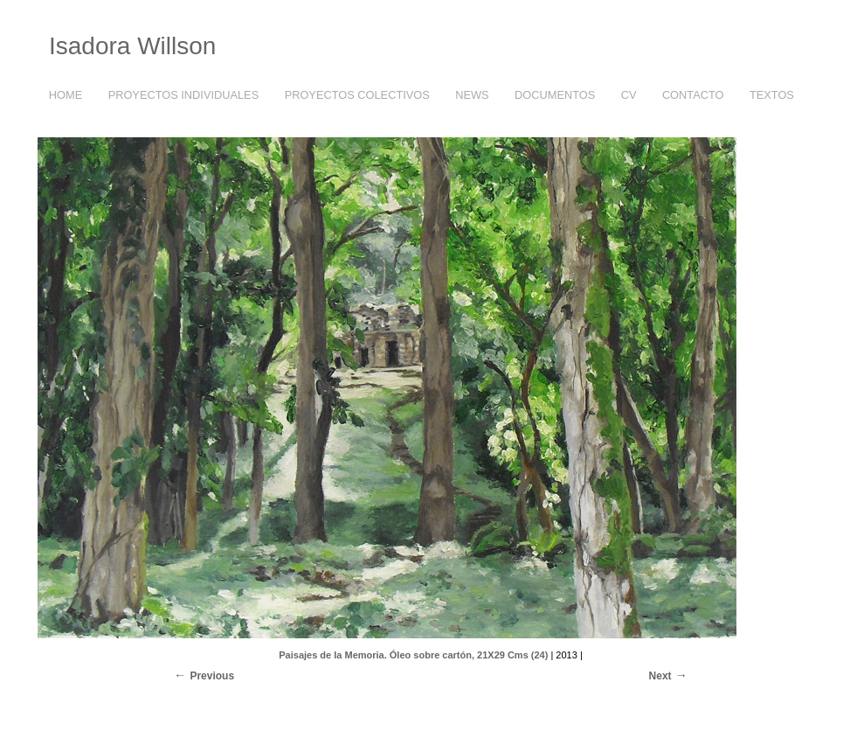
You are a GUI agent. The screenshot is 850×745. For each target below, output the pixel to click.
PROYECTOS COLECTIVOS (352, 95)
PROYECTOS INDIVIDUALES (179, 95)
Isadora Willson (132, 45)
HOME (65, 94)
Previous (212, 676)
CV (629, 94)
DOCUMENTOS (555, 94)
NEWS (471, 94)
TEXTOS (767, 95)
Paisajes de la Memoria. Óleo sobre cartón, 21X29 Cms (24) (413, 655)
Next (660, 676)
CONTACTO (693, 94)
